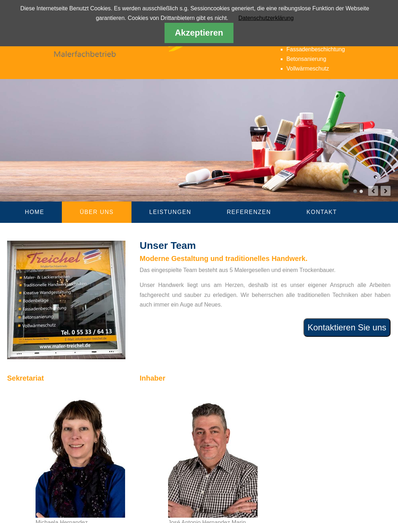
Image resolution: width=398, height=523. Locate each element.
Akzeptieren (199, 32)
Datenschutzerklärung (266, 18)
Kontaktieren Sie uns (347, 327)
